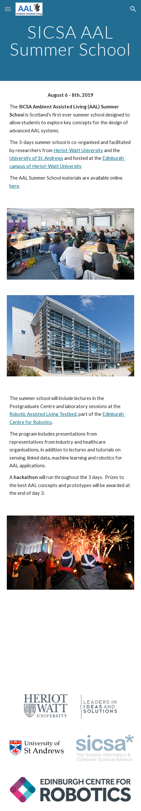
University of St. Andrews (36, 158)
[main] (70, 41)
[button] (8, 9)
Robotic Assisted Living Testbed (42, 414)
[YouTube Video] (70, 641)
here (14, 186)
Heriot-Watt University (78, 150)
